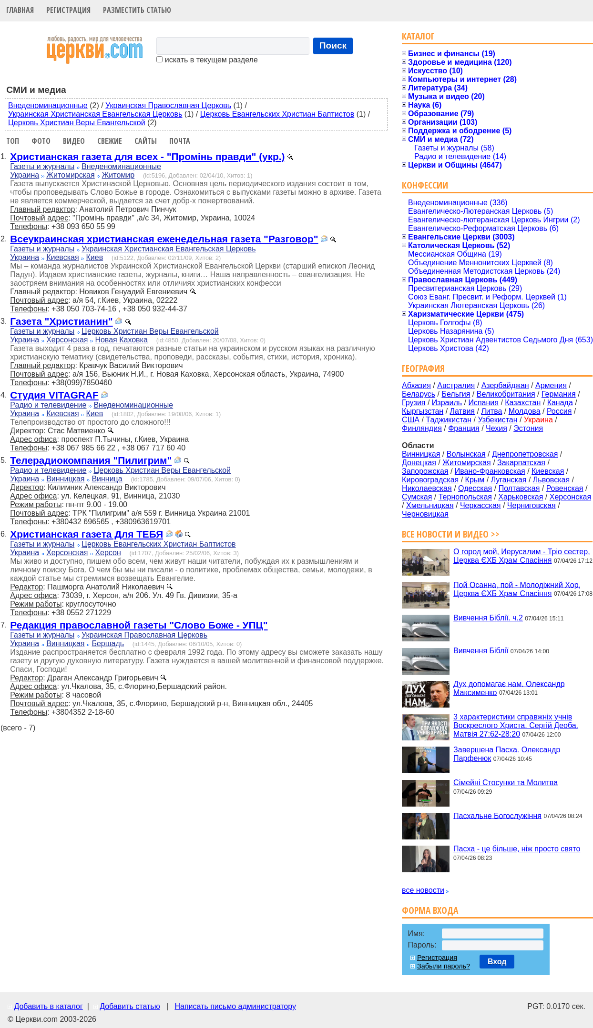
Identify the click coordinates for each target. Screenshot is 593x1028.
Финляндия (422, 428)
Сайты (145, 141)
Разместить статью (137, 10)
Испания (483, 403)
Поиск (333, 45)
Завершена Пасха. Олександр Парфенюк (506, 754)
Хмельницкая (430, 505)
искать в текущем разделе (206, 60)
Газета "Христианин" (61, 321)
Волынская (466, 454)
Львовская (551, 480)
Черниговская (531, 505)
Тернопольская (465, 497)
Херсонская (67, 340)
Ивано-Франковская (490, 471)
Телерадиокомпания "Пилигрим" (91, 460)
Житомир (118, 175)
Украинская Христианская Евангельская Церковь (95, 114)
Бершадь (108, 643)
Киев (94, 257)
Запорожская (425, 471)
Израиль (447, 403)
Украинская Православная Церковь (168, 105)
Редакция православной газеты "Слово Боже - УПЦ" (138, 624)
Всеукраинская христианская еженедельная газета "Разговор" (164, 238)
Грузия (413, 403)
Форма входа (430, 910)
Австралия (456, 385)
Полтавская (519, 488)
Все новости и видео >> (451, 534)
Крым (475, 480)
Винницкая (65, 479)
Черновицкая (425, 514)
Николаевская (427, 488)
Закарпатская (521, 463)
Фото (41, 141)
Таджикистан (448, 420)
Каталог (418, 36)
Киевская (62, 257)
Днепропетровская (525, 454)
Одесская (475, 488)
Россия (559, 411)
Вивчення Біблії (480, 651)
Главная (20, 10)
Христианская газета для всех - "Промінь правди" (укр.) (147, 156)
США (410, 420)
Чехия (496, 428)
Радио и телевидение (48, 405)
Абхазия (416, 385)
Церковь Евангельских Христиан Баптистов (277, 114)
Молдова (525, 411)
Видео (74, 141)
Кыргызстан (422, 411)
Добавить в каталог (48, 1006)
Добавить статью (130, 1006)
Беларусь (418, 394)
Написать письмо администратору (235, 1006)
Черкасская (480, 505)
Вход (497, 962)
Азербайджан (505, 385)
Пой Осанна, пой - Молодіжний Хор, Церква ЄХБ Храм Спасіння (517, 588)
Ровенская (564, 488)
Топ (12, 141)
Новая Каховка (121, 340)
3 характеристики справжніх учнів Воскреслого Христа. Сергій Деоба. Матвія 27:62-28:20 (515, 725)
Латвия (462, 411)
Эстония (528, 428)
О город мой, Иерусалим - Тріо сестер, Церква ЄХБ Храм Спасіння (521, 556)
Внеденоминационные (48, 105)
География (423, 368)
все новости (423, 890)
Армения (551, 385)
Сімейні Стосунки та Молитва (505, 782)
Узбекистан (497, 420)
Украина (24, 175)
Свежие (109, 141)
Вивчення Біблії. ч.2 (488, 618)
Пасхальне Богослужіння (497, 815)
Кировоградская (430, 480)
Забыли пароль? (443, 966)
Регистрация (68, 10)
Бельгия (455, 394)
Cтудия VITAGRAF (54, 394)
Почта (179, 141)
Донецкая (419, 463)
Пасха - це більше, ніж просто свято (516, 849)
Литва (491, 411)
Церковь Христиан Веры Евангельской (76, 123)
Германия (559, 394)
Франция (464, 428)
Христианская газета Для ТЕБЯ (86, 534)
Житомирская (70, 175)
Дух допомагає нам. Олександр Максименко (509, 687)
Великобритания (506, 394)
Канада (560, 403)
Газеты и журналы (42, 166)
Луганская (509, 480)
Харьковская (520, 497)
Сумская (417, 497)
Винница (107, 479)
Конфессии (425, 185)
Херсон (108, 553)
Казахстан (523, 403)
